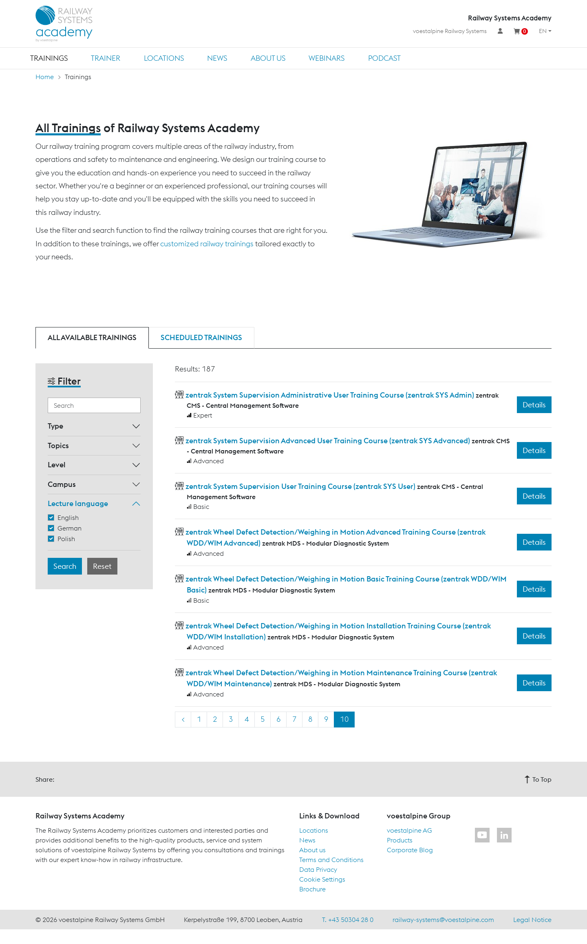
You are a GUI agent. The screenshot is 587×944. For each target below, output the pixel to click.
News (217, 58)
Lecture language (78, 503)
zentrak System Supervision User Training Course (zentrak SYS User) (300, 486)
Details (534, 404)
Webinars (326, 58)
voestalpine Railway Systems (450, 31)
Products (400, 840)
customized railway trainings (207, 243)
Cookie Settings (322, 879)
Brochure (312, 889)
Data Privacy (318, 869)
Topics (58, 445)
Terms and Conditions (331, 860)
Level (57, 464)
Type (55, 426)
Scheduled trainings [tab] (201, 337)
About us (268, 58)
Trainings (49, 58)
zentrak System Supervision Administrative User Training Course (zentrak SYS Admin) (329, 395)
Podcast (384, 58)
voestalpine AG (409, 830)
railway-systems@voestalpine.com (443, 919)
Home (44, 77)
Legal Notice (532, 919)
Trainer (105, 58)
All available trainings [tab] (92, 337)
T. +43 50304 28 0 (347, 919)
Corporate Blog (410, 850)
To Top (538, 779)
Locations (164, 58)
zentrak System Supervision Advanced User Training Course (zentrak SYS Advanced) (327, 440)
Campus (62, 484)
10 (344, 719)
